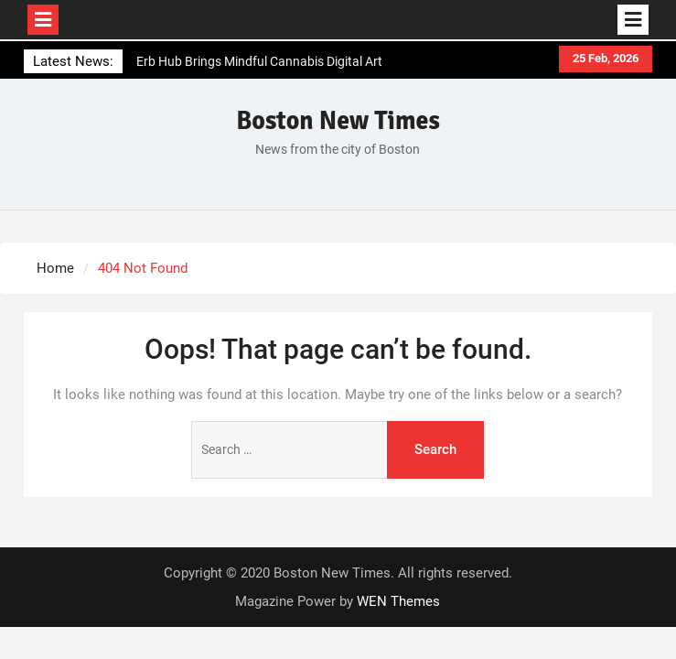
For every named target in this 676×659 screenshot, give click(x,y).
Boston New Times (338, 120)
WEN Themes (398, 601)
